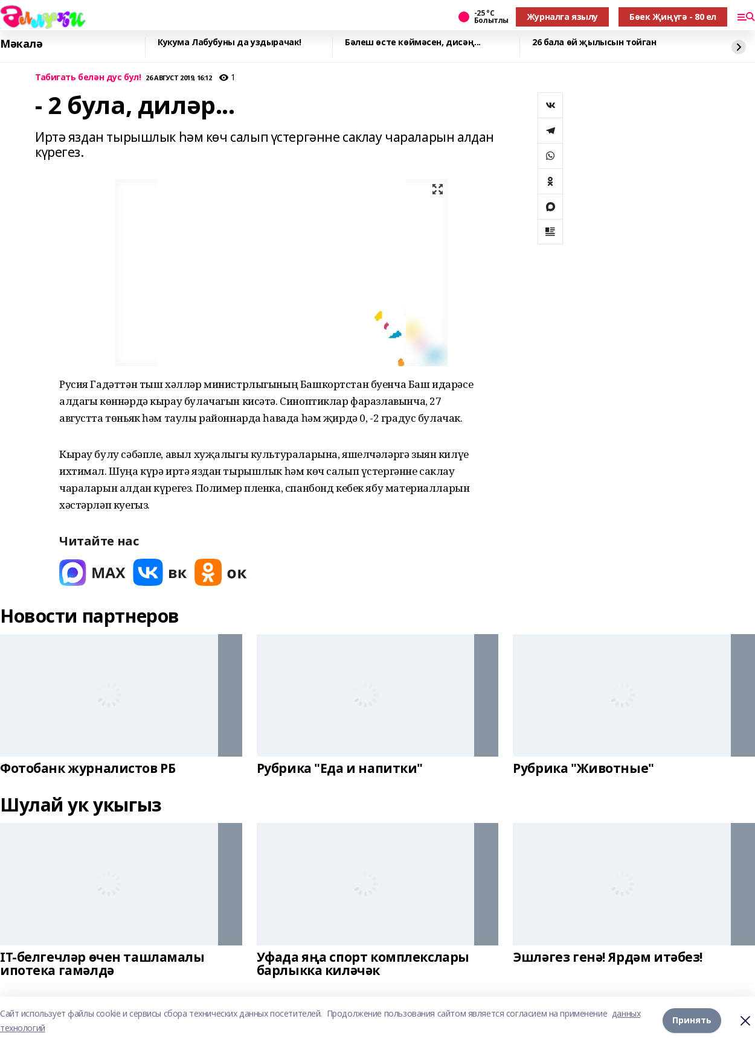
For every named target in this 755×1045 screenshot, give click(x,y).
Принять (692, 1020)
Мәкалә (21, 44)
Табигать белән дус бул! (88, 77)
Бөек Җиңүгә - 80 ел (672, 16)
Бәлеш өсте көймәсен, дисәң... (413, 42)
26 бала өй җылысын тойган (594, 42)
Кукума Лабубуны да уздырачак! (229, 42)
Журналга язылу (562, 16)
